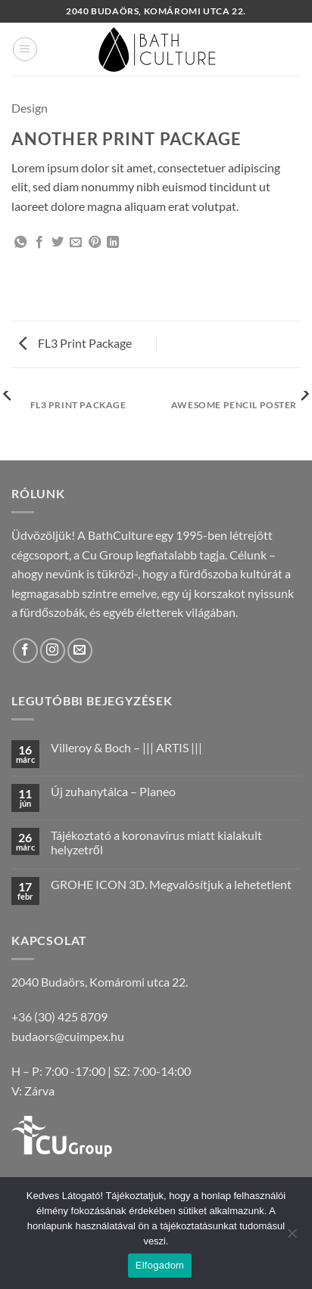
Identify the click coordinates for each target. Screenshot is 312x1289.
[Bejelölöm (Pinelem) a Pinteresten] (95, 242)
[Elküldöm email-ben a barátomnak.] (76, 242)
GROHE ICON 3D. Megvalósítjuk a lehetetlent (171, 884)
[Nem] (291, 1237)
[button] (25, 49)
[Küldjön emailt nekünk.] (79, 650)
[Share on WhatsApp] (20, 242)
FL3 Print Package (75, 343)
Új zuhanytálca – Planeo (113, 791)
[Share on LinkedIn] (113, 242)
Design (29, 108)
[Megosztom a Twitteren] (57, 242)
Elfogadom (160, 1265)
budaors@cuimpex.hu (67, 1036)
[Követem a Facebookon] (25, 650)
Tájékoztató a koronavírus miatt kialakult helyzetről (156, 842)
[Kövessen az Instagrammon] (52, 650)
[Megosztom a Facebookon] (39, 242)
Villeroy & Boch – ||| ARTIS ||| (126, 747)
